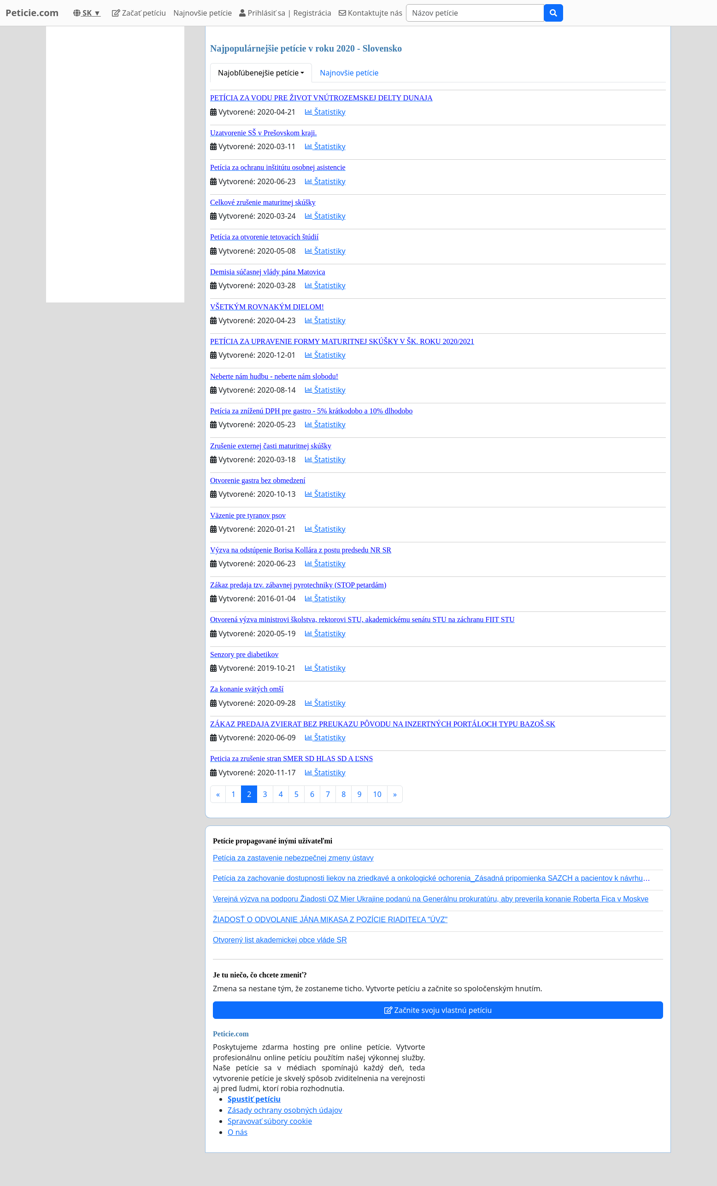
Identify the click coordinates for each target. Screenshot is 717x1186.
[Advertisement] (115, 164)
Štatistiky (325, 112)
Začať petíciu (139, 13)
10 (377, 794)
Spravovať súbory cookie (270, 1121)
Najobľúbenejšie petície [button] (258, 73)
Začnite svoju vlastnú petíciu (438, 1010)
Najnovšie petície (202, 13)
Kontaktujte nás (370, 13)
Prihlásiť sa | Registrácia (285, 13)
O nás (237, 1132)
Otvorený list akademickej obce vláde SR (280, 940)
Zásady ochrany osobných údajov (285, 1110)
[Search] (475, 13)
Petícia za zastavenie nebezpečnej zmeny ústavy (293, 858)
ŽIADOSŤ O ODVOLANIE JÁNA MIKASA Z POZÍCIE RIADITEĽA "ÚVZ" (330, 920)
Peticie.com (32, 12)
